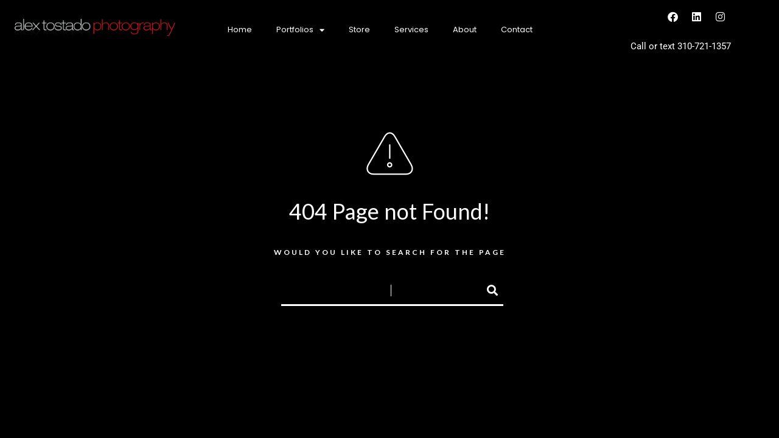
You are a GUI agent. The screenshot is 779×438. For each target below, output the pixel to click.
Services (411, 29)
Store (359, 29)
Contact (517, 29)
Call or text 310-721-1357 (681, 46)
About (465, 29)
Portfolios (300, 30)
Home (240, 29)
